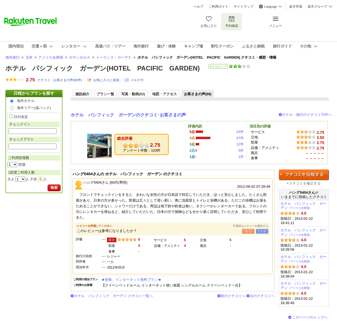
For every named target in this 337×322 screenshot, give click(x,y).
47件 (240, 138)
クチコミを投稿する (304, 175)
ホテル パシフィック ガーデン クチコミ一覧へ (113, 296)
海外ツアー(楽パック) (34, 108)
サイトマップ (243, 6)
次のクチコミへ (262, 296)
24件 (240, 132)
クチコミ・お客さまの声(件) (59, 80)
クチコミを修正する (305, 183)
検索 (54, 188)
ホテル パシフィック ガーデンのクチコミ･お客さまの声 (128, 115)
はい (248, 231)
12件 (240, 144)
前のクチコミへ (233, 296)
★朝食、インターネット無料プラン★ (131, 280)
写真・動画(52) (133, 94)
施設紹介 (82, 94)
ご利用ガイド (218, 6)
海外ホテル (26, 101)
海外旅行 (12, 57)
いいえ (262, 231)
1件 (241, 157)
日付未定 (21, 117)
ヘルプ (198, 6)
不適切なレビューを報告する (250, 225)
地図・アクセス (164, 94)
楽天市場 (295, 6)
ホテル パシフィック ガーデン (303, 206)
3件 (241, 150)
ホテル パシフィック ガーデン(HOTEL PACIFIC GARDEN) (102, 68)
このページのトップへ (309, 317)
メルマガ (136, 80)
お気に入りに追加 (106, 80)
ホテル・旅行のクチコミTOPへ (307, 115)
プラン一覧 (105, 94)
